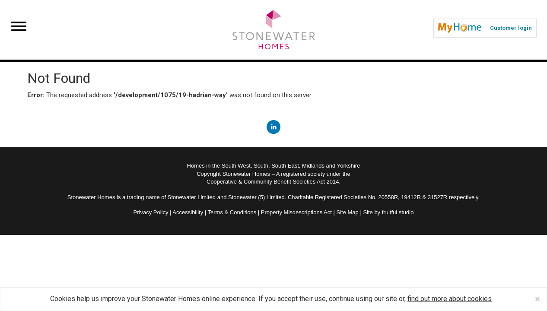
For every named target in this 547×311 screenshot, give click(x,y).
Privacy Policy (151, 212)
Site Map (347, 212)
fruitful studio (398, 212)
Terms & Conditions (232, 212)
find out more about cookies (449, 299)
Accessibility (187, 212)
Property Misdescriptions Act (296, 212)
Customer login (485, 28)
